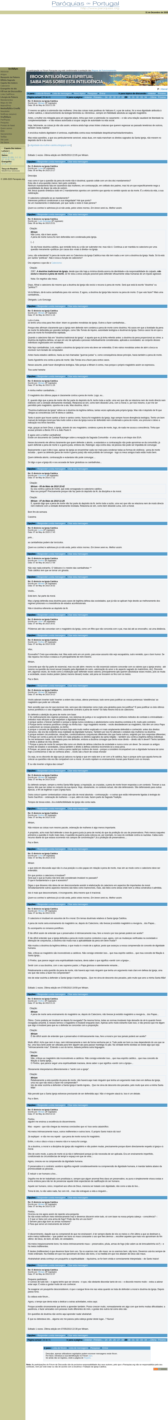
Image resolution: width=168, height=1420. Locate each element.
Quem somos (6, 128)
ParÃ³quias (5, 120)
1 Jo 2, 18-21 (7, 153)
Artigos (4, 74)
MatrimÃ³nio (6, 106)
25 (110, 97)
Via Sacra (5, 142)
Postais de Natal (8, 125)
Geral (164, 89)
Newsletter (5, 111)
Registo (87, 1358)
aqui (90, 1356)
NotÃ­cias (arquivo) (8, 114)
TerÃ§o (4, 137)
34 (146, 97)
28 (122, 97)
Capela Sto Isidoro (12, 148)
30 (129, 97)
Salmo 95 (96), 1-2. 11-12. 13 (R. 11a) (12, 158)
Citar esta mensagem (78, 161)
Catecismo (5, 86)
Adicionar (5, 72)
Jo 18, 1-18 (6, 164)
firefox (41, 560)
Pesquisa (4, 123)
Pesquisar (92, 93)
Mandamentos (7, 100)
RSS (3, 131)
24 (106, 97)
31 (133, 97)
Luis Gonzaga (44, 221)
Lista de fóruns (43, 93)
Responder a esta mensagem (51, 161)
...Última (152, 97)
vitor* (40, 621)
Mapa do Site (6, 103)
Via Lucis (4, 140)
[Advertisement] (84, 41)
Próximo (162, 93)
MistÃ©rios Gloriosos (11, 171)
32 (137, 97)
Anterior (152, 93)
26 (114, 97)
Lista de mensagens (62, 93)
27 (118, 97)
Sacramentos (6, 134)
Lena (40, 168)
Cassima (42, 475)
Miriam (41, 103)
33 (141, 97)
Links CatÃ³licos (7, 94)
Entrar (103, 93)
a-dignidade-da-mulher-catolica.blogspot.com (49, 145)
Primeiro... (98, 97)
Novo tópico (79, 93)
